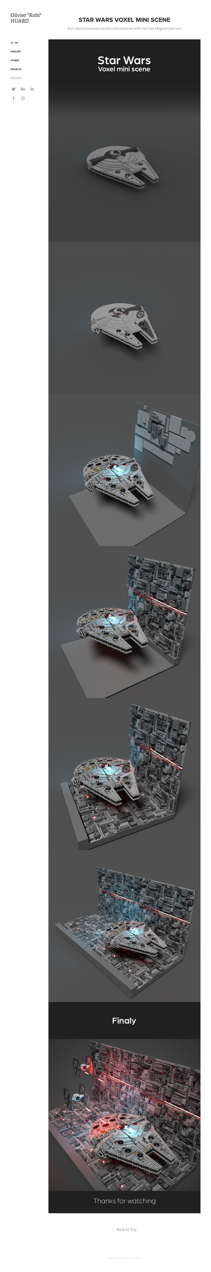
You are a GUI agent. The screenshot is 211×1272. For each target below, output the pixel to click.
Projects (16, 69)
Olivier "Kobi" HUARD (27, 18)
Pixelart (16, 51)
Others (15, 60)
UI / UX (14, 42)
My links (16, 78)
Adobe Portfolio (131, 1258)
